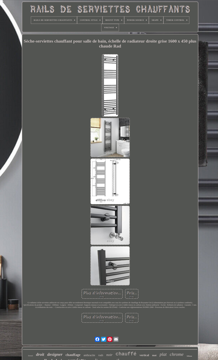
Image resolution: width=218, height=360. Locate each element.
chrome (177, 354)
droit (40, 354)
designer (54, 354)
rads (100, 355)
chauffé (126, 354)
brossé (30, 356)
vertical (144, 355)
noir (109, 355)
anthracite (89, 355)
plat (163, 354)
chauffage (73, 355)
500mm (189, 356)
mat (154, 355)
